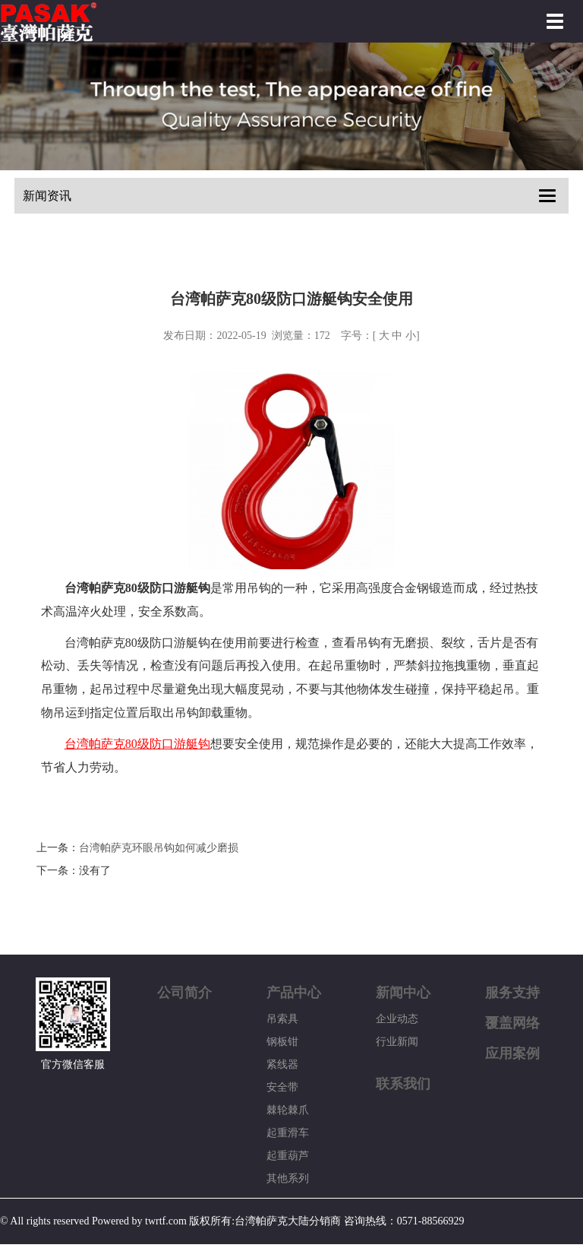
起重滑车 (287, 1133)
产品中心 (293, 992)
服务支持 (512, 992)
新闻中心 (403, 992)
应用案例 (512, 1053)
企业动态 (397, 1019)
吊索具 (282, 1019)
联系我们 (403, 1083)
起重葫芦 (287, 1155)
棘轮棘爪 (287, 1110)
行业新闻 (397, 1041)
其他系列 (287, 1178)
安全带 (282, 1087)
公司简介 (184, 992)
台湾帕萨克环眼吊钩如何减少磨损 (158, 848)
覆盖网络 (512, 1023)
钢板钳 (282, 1041)
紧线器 (282, 1064)
